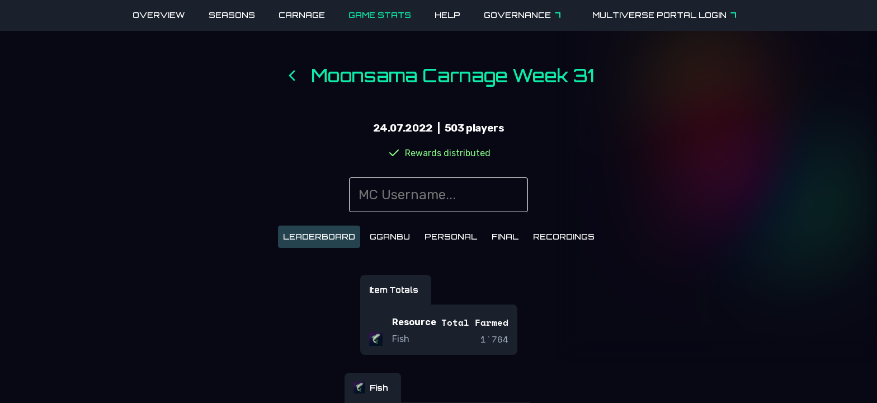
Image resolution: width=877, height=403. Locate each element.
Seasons (232, 15)
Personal (451, 236)
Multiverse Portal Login (666, 15)
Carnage (302, 15)
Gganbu (390, 236)
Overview (159, 15)
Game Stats (379, 15)
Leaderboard (319, 236)
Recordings (564, 236)
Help (447, 15)
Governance (524, 15)
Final (505, 236)
